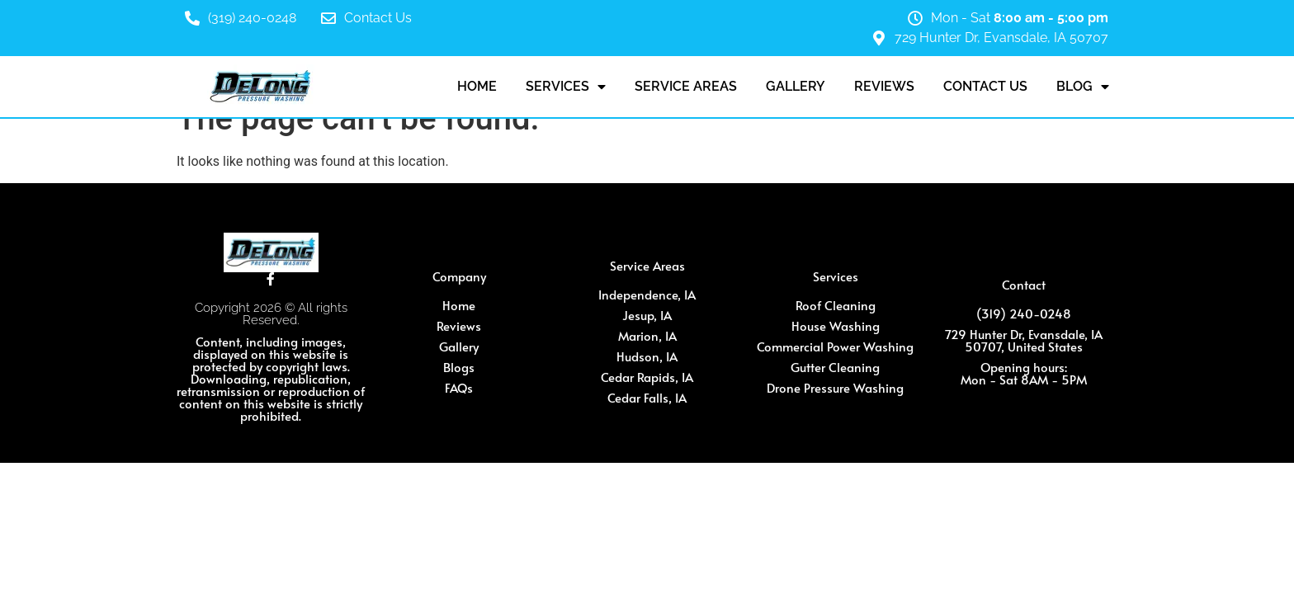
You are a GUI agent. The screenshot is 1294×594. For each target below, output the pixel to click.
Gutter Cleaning (835, 366)
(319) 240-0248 (252, 18)
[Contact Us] (328, 18)
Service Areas (686, 86)
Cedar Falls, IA (647, 397)
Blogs (459, 366)
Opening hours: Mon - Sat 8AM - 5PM (1024, 373)
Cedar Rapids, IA (647, 376)
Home (477, 86)
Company (459, 276)
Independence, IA (647, 294)
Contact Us (378, 18)
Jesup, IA (647, 314)
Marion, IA (647, 335)
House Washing (835, 325)
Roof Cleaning (836, 305)
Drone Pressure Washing (835, 387)
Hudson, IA (647, 356)
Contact (1024, 284)
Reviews (884, 86)
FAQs (459, 387)
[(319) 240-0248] (192, 18)
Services (566, 86)
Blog (1082, 86)
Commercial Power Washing (835, 346)
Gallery (795, 86)
